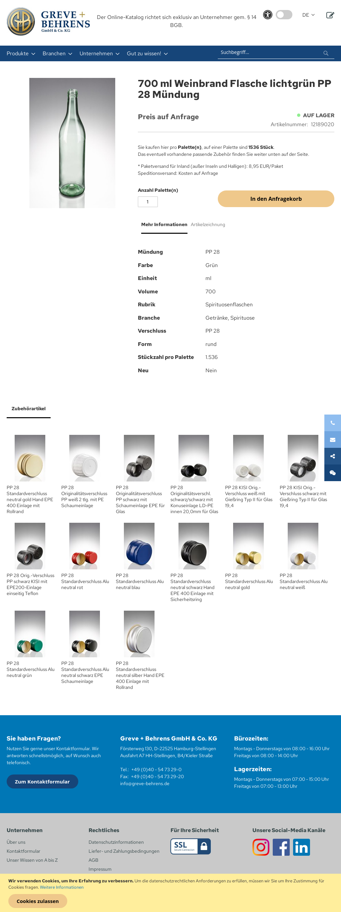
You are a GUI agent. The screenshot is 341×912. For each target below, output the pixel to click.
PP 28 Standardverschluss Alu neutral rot (85, 581)
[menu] (100, 53)
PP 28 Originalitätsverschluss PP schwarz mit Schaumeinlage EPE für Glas (140, 499)
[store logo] (48, 21)
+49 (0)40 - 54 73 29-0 (156, 769)
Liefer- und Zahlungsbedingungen (124, 851)
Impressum (100, 869)
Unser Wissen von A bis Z (32, 860)
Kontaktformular (23, 851)
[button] (308, 15)
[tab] (162, 227)
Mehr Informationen (164, 224)
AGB (93, 860)
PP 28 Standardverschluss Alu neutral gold (249, 581)
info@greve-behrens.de (145, 783)
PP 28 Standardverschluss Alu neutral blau (140, 581)
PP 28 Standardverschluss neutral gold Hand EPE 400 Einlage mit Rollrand (30, 499)
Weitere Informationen (62, 887)
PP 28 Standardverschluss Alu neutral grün (31, 669)
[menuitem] (19, 53)
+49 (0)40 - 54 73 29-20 (157, 776)
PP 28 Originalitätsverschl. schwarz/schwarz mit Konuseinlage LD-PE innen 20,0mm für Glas (194, 499)
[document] (171, 893)
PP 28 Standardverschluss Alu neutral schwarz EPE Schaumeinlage (85, 672)
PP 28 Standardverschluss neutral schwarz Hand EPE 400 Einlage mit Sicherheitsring (192, 587)
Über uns (16, 842)
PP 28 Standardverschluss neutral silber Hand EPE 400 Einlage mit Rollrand (140, 675)
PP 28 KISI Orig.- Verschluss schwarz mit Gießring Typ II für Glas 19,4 (303, 496)
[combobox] (276, 52)
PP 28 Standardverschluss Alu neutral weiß (304, 581)
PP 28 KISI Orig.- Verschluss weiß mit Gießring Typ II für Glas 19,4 (248, 496)
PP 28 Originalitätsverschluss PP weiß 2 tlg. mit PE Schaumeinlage (84, 496)
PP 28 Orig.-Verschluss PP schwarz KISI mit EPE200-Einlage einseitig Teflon (30, 584)
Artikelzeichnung (208, 224)
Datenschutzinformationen (116, 842)
